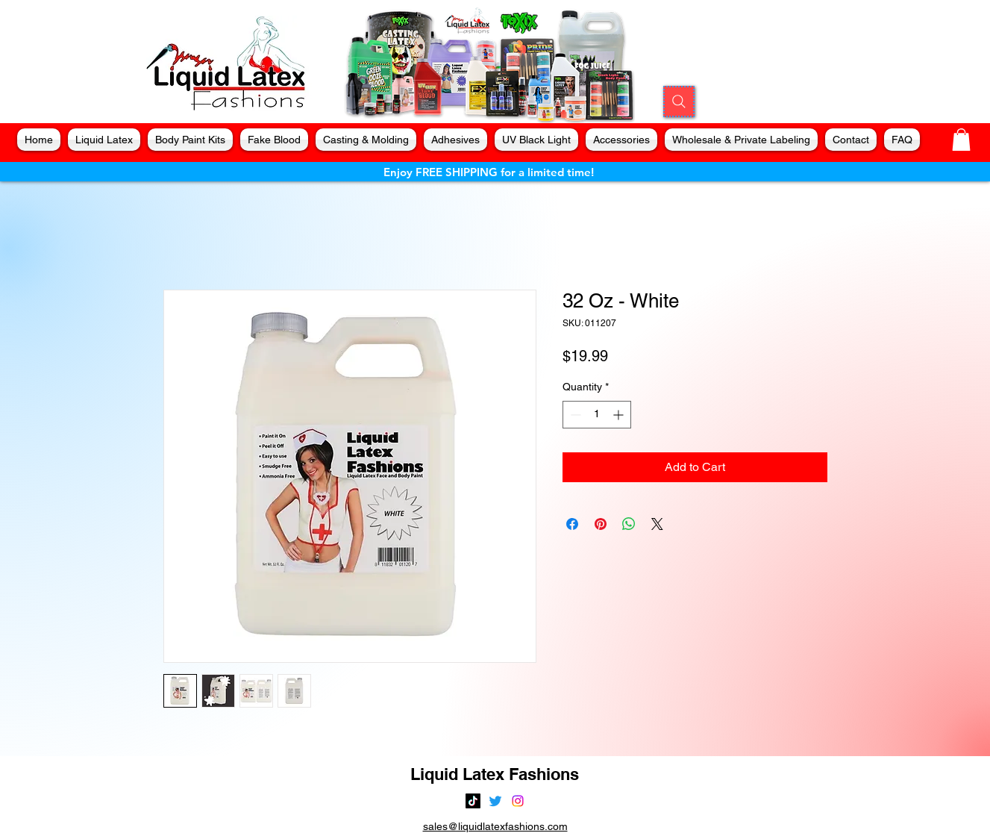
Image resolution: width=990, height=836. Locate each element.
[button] (961, 139)
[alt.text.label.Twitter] (495, 800)
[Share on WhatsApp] (629, 524)
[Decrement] (574, 415)
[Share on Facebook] (572, 524)
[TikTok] (473, 800)
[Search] (679, 101)
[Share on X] (657, 524)
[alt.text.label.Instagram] (517, 800)
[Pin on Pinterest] (601, 524)
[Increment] (619, 415)
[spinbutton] (596, 415)
